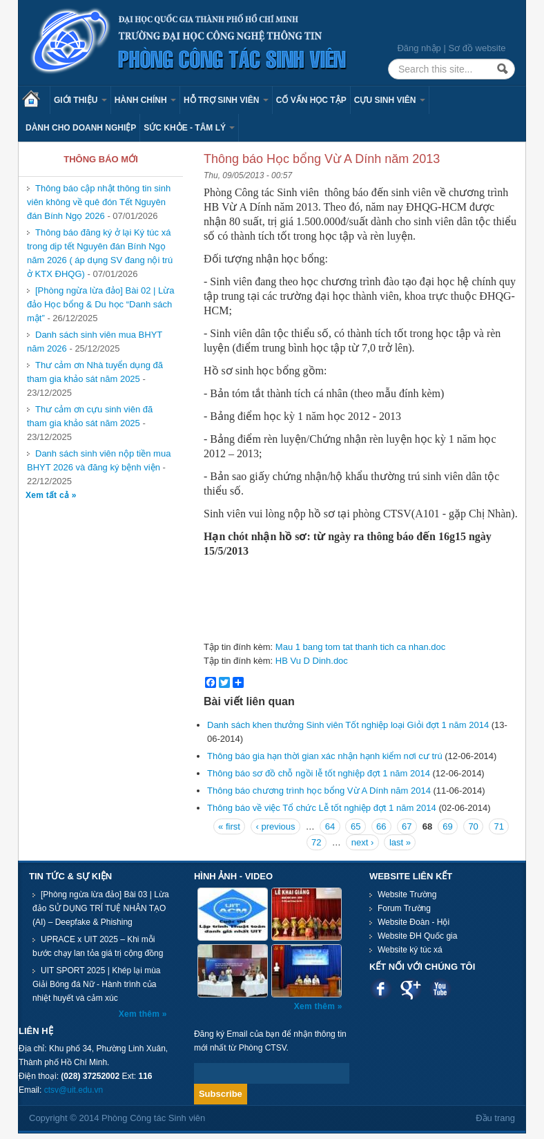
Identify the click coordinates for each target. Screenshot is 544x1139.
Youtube (440, 988)
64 (330, 826)
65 (355, 826)
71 (498, 826)
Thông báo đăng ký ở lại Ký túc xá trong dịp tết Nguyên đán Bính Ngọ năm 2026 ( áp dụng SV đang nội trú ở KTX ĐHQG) (100, 253)
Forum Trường (404, 908)
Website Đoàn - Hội (413, 922)
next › (362, 842)
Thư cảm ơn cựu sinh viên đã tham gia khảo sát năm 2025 (90, 416)
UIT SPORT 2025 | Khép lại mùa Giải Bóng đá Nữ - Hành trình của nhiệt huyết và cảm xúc (96, 984)
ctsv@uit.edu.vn (74, 1090)
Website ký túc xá (410, 950)
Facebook (380, 988)
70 (473, 826)
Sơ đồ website (476, 48)
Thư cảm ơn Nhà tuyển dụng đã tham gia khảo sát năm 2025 (95, 372)
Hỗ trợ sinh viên (226, 100)
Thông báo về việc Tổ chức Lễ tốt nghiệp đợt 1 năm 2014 (321, 808)
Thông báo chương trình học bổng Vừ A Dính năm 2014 (320, 790)
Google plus (410, 988)
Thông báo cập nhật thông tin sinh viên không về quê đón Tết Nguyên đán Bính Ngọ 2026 (99, 202)
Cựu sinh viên (389, 100)
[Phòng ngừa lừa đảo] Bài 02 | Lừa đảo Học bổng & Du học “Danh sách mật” (100, 304)
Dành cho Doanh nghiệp (81, 128)
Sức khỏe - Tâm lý (189, 128)
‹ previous (275, 826)
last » (400, 842)
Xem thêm (140, 1014)
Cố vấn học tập (311, 100)
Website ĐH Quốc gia (418, 936)
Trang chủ (36, 100)
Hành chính (145, 100)
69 (447, 826)
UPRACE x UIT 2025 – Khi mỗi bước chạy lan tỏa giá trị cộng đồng (97, 946)
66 (381, 826)
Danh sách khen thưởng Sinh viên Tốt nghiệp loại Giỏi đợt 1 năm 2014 (348, 725)
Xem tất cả (49, 495)
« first (229, 826)
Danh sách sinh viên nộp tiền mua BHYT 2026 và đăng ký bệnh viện (99, 460)
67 (406, 826)
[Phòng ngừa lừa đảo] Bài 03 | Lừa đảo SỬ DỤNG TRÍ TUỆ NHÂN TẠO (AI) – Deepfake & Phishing (100, 908)
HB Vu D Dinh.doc (311, 660)
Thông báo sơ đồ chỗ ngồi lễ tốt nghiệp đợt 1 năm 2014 (318, 773)
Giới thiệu (80, 100)
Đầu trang (495, 1118)
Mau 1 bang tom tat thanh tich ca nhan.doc (360, 647)
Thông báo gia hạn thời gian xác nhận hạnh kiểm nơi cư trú (325, 756)
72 (316, 842)
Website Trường (407, 894)
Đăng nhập (418, 48)
